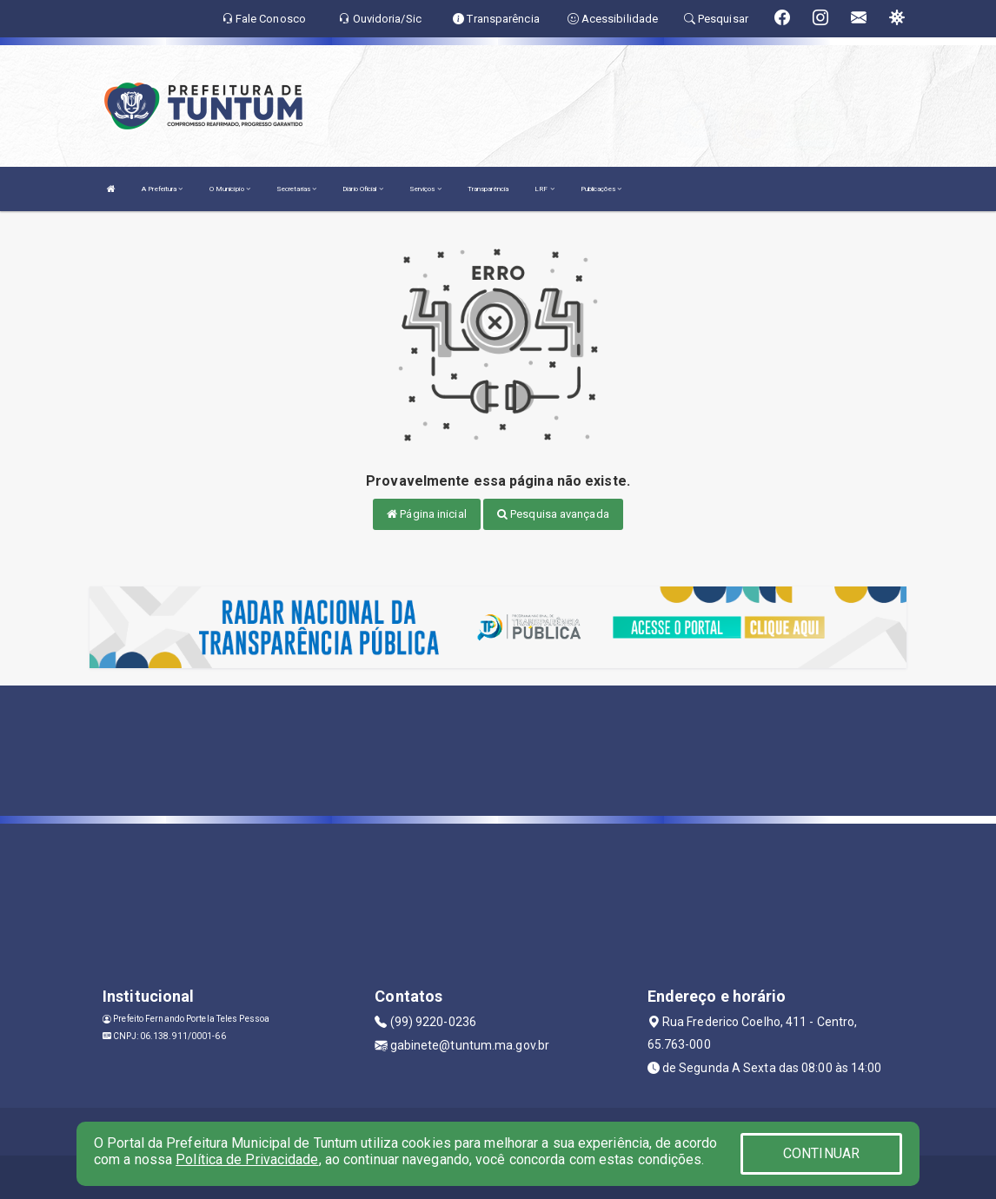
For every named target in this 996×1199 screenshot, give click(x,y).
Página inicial (427, 513)
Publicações (601, 189)
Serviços (425, 189)
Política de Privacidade (247, 1159)
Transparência (488, 189)
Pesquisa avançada (553, 513)
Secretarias (296, 189)
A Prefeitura (162, 189)
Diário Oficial (362, 189)
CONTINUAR (821, 1153)
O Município (229, 189)
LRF (544, 189)
